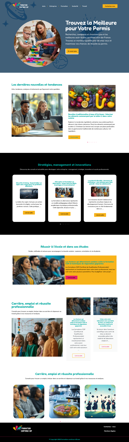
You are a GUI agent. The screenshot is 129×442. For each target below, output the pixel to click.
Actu (43, 6)
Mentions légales (110, 431)
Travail (84, 6)
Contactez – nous (109, 427)
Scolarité (75, 6)
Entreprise (53, 6)
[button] (60, 421)
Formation (64, 6)
